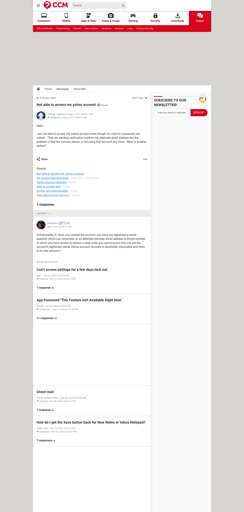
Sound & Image (111, 17)
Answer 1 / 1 (44, 213)
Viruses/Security (144, 28)
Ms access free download (53, 178)
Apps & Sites (88, 17)
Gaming (133, 17)
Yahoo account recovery (52, 182)
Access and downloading (52, 191)
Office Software (44, 28)
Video (130, 28)
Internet (77, 28)
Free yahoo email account (53, 195)
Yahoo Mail (79, 89)
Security (155, 17)
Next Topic (138, 97)
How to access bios (49, 186)
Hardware (106, 28)
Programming (63, 28)
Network (119, 28)
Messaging (62, 89)
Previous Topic (48, 97)
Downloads (177, 17)
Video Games (91, 28)
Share (44, 159)
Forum (200, 17)
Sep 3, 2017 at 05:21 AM (75, 117)
